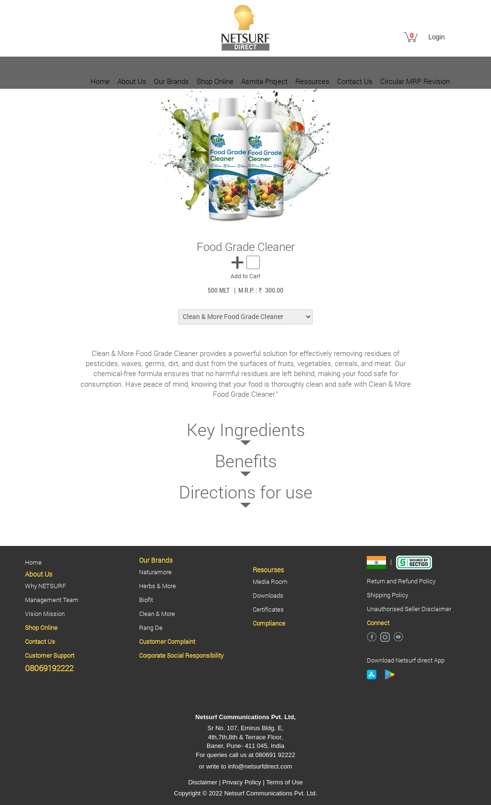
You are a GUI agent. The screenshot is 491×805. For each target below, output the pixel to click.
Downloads (268, 595)
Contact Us (355, 81)
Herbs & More (157, 585)
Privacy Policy (241, 782)
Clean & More (157, 613)
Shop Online (215, 81)
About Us (131, 81)
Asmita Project (264, 81)
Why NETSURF (45, 585)
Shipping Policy (387, 595)
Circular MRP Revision (415, 81)
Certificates (268, 609)
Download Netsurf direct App (405, 660)
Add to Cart (245, 276)
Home (100, 81)
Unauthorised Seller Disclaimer (409, 608)
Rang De (151, 627)
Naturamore (155, 572)
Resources (312, 81)
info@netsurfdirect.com (260, 766)
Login (436, 37)
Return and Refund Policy (401, 581)
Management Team (52, 599)
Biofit (146, 599)
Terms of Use (284, 782)
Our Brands (171, 81)
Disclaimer (202, 782)
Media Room (270, 581)
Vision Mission (45, 613)
